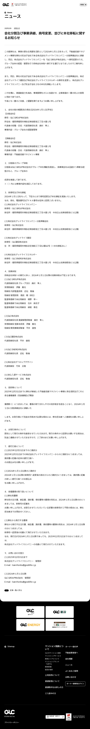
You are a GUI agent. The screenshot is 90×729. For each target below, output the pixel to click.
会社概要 (69, 659)
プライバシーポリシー (11, 722)
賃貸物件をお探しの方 (54, 687)
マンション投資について (54, 648)
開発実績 (48, 667)
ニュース (68, 665)
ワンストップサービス (53, 656)
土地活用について (52, 675)
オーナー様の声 (71, 646)
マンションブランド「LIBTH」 (52, 662)
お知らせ (17, 28)
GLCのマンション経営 (53, 653)
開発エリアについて (52, 659)
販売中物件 (49, 670)
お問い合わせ (70, 677)
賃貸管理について (52, 681)
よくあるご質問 (71, 671)
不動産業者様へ (71, 652)
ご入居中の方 (50, 693)
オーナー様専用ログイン (75, 684)
